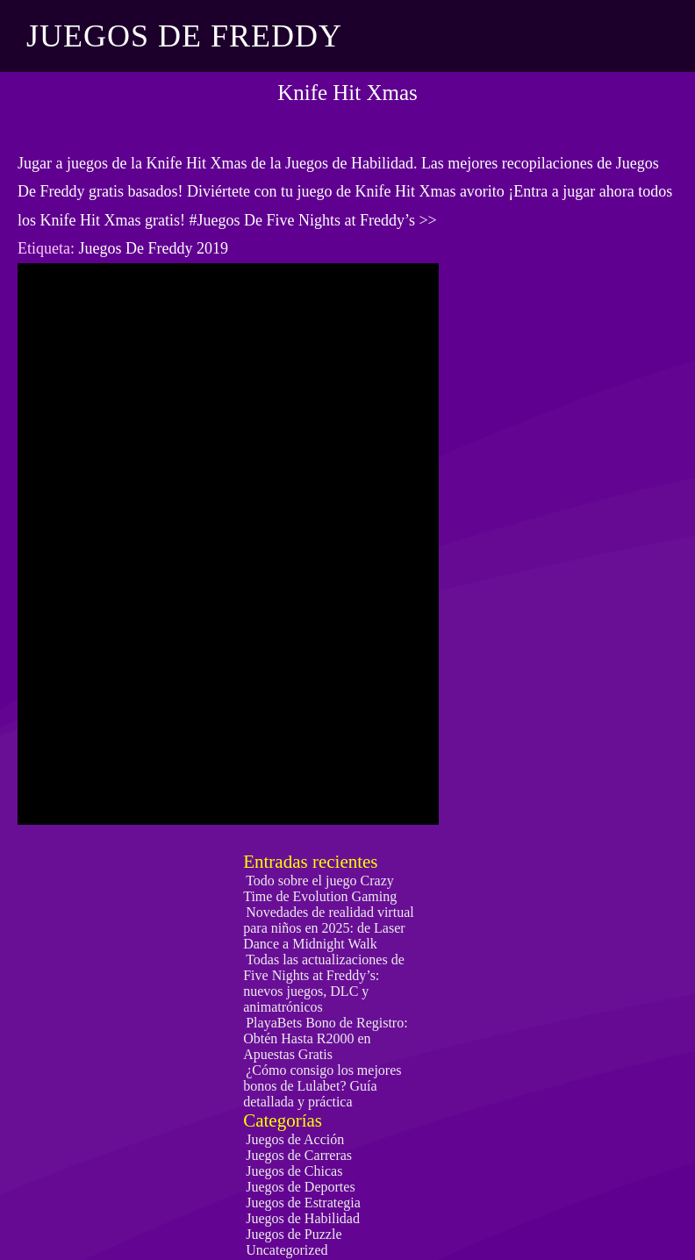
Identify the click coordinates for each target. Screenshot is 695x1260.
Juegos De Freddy (184, 36)
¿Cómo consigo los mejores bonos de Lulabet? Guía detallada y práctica (322, 1086)
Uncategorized (286, 1249)
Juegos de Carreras (299, 1155)
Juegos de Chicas (294, 1170)
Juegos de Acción (295, 1139)
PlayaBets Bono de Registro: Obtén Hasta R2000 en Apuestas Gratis (325, 1038)
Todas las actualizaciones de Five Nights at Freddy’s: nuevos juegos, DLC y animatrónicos (324, 983)
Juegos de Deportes (300, 1186)
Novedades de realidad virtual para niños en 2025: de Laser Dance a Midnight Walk (328, 928)
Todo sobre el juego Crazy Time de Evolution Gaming (320, 888)
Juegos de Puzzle (293, 1234)
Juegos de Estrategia (303, 1202)
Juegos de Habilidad (303, 1218)
